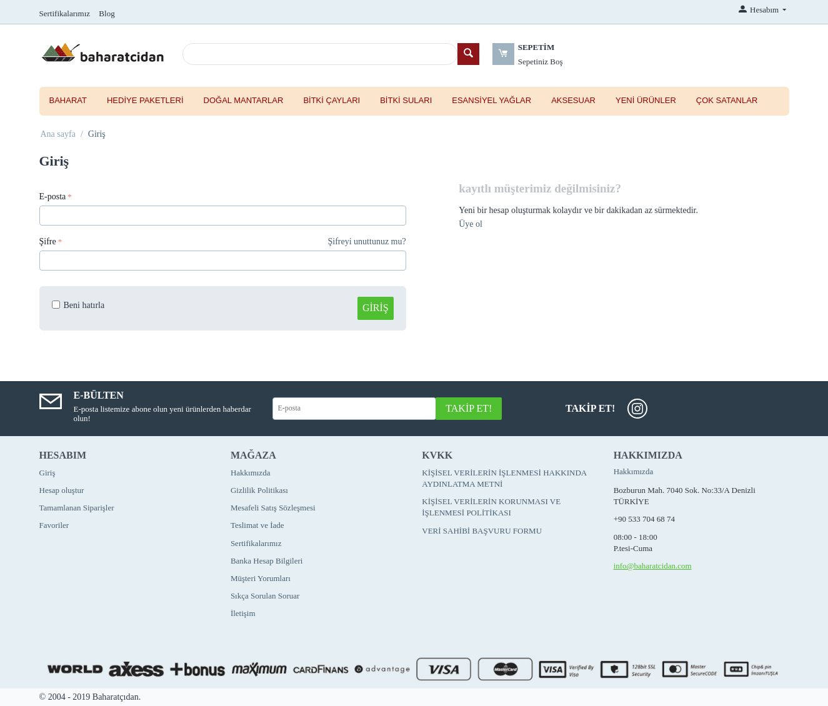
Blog (106, 13)
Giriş (375, 307)
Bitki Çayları (331, 100)
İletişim (243, 613)
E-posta (52, 196)
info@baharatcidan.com (653, 565)
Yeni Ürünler (646, 100)
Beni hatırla (78, 305)
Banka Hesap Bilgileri (267, 560)
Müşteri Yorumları (261, 578)
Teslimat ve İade (257, 525)
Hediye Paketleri (145, 100)
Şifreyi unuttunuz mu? (367, 241)
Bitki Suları (406, 100)
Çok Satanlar (726, 100)
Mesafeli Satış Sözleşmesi (273, 507)
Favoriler (54, 525)
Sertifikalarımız (65, 13)
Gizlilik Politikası (259, 490)
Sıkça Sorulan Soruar (265, 595)
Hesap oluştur (61, 490)
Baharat (68, 100)
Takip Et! (469, 408)
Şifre (47, 241)
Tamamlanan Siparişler (76, 507)
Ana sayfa (58, 134)
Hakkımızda (251, 472)
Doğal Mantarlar (244, 100)
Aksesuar (573, 100)
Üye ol (470, 224)
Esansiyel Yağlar (491, 100)
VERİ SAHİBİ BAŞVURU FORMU (482, 530)
